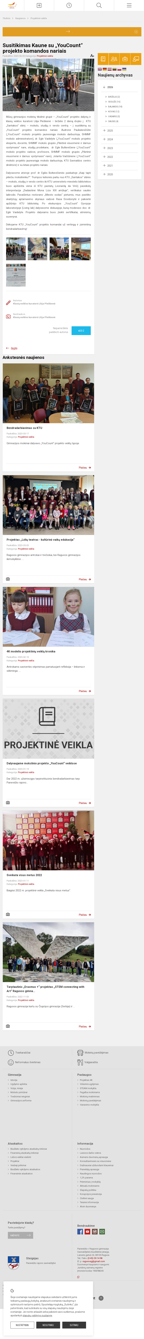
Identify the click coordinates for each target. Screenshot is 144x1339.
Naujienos (20, 18)
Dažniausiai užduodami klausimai (96, 1165)
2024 (110, 139)
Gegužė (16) (114, 102)
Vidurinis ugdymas (89, 1084)
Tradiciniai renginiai (20, 1096)
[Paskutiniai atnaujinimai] (69, 5)
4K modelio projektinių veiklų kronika (31, 651)
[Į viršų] (101, 1298)
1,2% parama (86, 1177)
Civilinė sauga (87, 1198)
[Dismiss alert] (136, 31)
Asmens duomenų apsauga (94, 1157)
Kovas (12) (113, 111)
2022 (110, 157)
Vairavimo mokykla (89, 1104)
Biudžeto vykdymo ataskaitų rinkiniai (28, 1149)
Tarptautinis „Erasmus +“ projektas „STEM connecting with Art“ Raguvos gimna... (45, 989)
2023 (110, 148)
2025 (110, 130)
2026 (110, 87)
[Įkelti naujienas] (39, 5)
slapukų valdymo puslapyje (37, 1315)
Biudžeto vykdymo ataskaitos (25, 1169)
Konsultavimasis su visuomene (95, 1161)
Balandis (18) (115, 106)
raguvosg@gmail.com (94, 1261)
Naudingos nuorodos (91, 1173)
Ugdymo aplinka (18, 1084)
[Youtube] (87, 1231)
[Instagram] (95, 1231)
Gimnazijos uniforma (20, 1100)
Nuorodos (85, 1149)
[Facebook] (80, 1231)
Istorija (13, 1080)
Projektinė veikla (39, 18)
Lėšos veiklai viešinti (20, 1157)
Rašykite (14, 1235)
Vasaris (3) (114, 116)
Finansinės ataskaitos (21, 1173)
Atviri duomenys (88, 1206)
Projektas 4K (86, 1080)
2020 (110, 174)
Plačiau (83, 467)
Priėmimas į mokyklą (90, 1181)
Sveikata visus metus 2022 (24, 875)
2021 (110, 165)
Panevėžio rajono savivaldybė (41, 1263)
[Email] (102, 1231)
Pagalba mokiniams (90, 1092)
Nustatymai (22, 1325)
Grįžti (14, 348)
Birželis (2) (114, 97)
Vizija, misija (16, 1088)
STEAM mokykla (88, 1088)
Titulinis (7, 18)
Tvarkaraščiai (19, 1053)
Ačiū (81, 331)
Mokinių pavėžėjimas (92, 1053)
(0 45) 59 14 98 (95, 1258)
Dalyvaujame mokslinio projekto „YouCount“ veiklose (42, 763)
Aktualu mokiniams (89, 1186)
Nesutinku (48, 1325)
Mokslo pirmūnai (18, 1092)
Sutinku (74, 1325)
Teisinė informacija (89, 1202)
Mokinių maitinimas (89, 1096)
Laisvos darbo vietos (90, 1153)
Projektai (14, 1161)
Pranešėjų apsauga (89, 1169)
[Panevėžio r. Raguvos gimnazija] (12, 5)
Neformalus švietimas (24, 1062)
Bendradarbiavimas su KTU (24, 428)
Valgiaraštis (87, 1062)
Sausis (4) (113, 121)
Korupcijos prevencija (91, 1194)
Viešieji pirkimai (18, 1165)
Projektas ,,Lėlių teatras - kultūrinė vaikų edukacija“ (41, 539)
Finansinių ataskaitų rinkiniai (24, 1153)
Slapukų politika (88, 1190)
